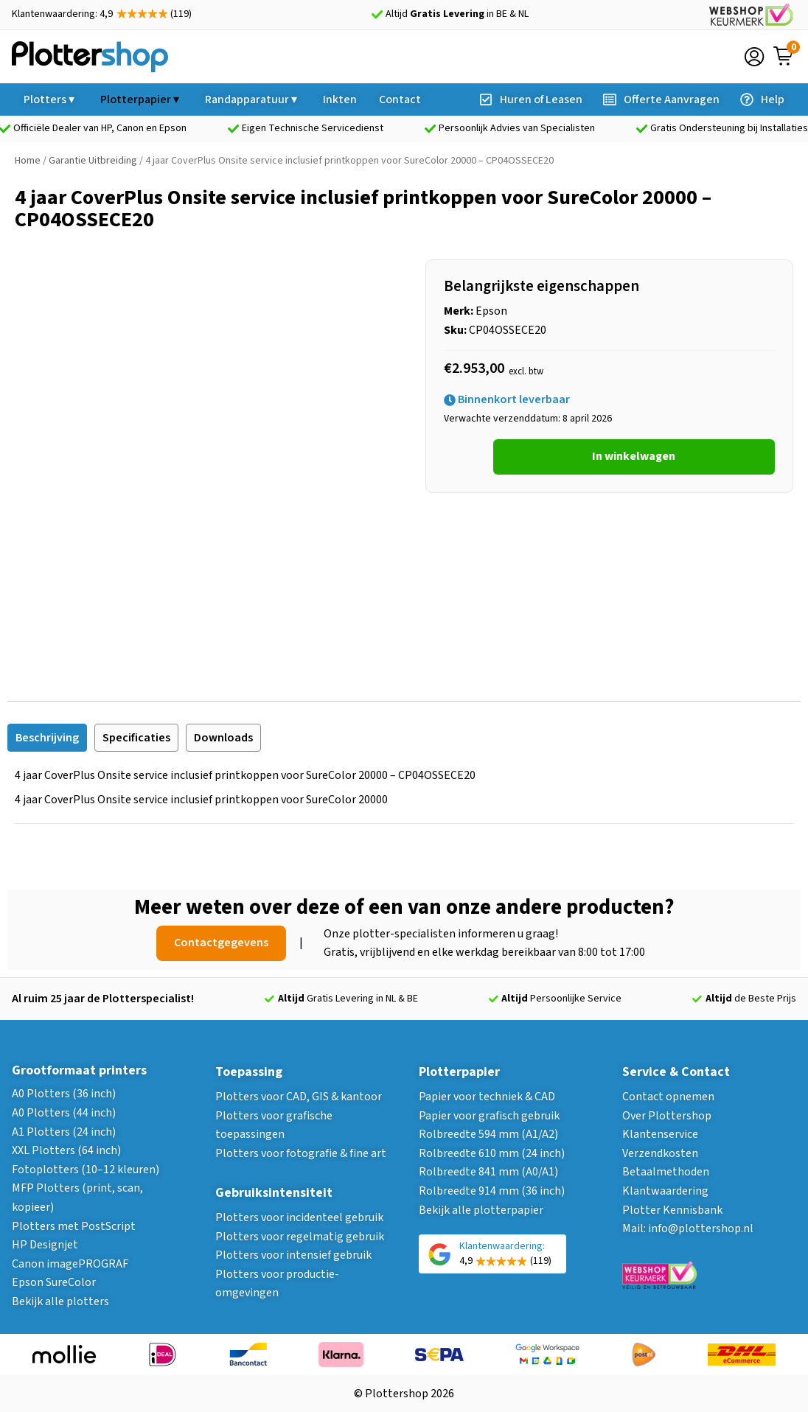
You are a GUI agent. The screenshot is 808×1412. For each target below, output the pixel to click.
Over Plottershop (666, 1116)
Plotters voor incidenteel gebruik (299, 1217)
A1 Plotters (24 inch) (64, 1132)
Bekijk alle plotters (60, 1301)
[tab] (47, 738)
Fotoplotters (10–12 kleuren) (85, 1169)
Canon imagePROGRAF (70, 1264)
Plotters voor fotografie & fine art (300, 1153)
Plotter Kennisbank (672, 1210)
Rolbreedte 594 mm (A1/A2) (488, 1134)
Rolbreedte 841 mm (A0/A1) (488, 1172)
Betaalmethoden (665, 1172)
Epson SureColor (54, 1282)
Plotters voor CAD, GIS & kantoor (298, 1096)
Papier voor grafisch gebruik (489, 1116)
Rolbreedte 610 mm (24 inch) (492, 1153)
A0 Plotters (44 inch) (64, 1113)
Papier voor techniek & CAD (487, 1096)
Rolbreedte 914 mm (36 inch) (492, 1191)
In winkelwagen (633, 456)
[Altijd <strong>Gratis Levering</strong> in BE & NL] (376, 14)
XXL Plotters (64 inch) (66, 1150)
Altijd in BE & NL (457, 14)
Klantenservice (660, 1134)
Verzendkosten (660, 1153)
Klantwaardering (665, 1191)
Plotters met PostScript (74, 1226)
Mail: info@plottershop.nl (687, 1228)
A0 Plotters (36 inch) (64, 1094)
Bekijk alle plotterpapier (481, 1210)
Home (28, 160)
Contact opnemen (668, 1096)
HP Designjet (45, 1245)
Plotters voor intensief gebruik (293, 1255)
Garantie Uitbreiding (93, 160)
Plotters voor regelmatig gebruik (299, 1236)
